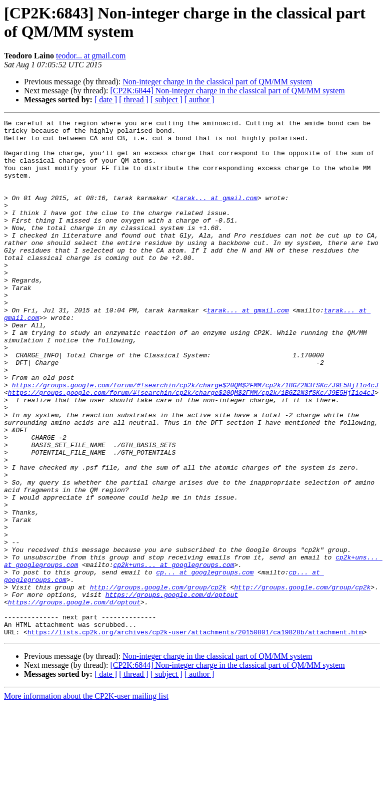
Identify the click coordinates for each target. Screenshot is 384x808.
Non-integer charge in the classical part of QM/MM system (217, 81)
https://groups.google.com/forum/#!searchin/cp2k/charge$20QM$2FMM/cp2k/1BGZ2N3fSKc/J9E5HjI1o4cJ (195, 438)
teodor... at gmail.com (91, 55)
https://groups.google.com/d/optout (172, 690)
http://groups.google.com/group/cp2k (158, 681)
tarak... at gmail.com (217, 214)
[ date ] (105, 99)
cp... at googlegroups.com (205, 663)
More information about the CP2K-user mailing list (86, 799)
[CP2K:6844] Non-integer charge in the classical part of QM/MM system (227, 90)
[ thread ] (133, 99)
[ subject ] (166, 99)
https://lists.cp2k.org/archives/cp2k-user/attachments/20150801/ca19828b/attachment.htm (195, 735)
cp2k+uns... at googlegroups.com (173, 654)
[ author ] (199, 99)
